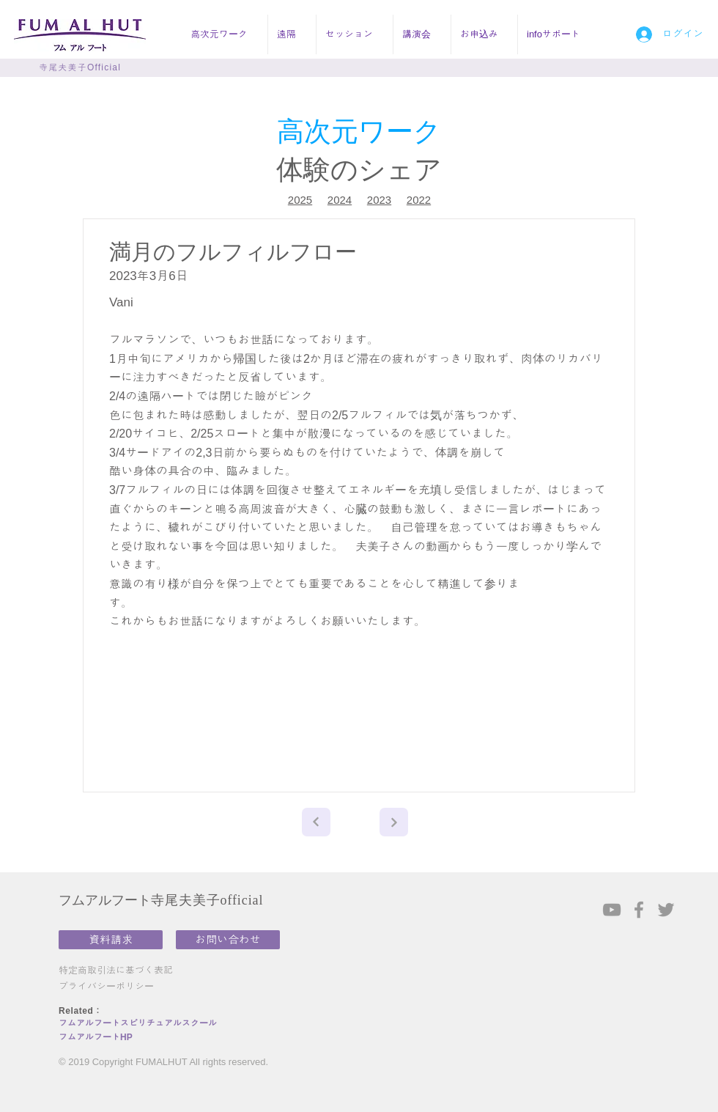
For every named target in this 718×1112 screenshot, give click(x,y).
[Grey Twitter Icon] (666, 910)
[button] (224, 34)
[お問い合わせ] (228, 939)
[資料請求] (111, 939)
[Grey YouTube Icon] (612, 910)
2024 (339, 200)
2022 (419, 200)
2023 (379, 200)
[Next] (316, 822)
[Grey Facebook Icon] (639, 910)
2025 (300, 200)
